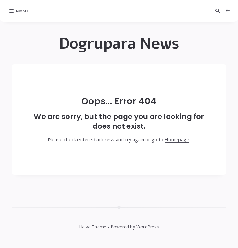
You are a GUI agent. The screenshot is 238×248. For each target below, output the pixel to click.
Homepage (177, 139)
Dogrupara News (119, 43)
